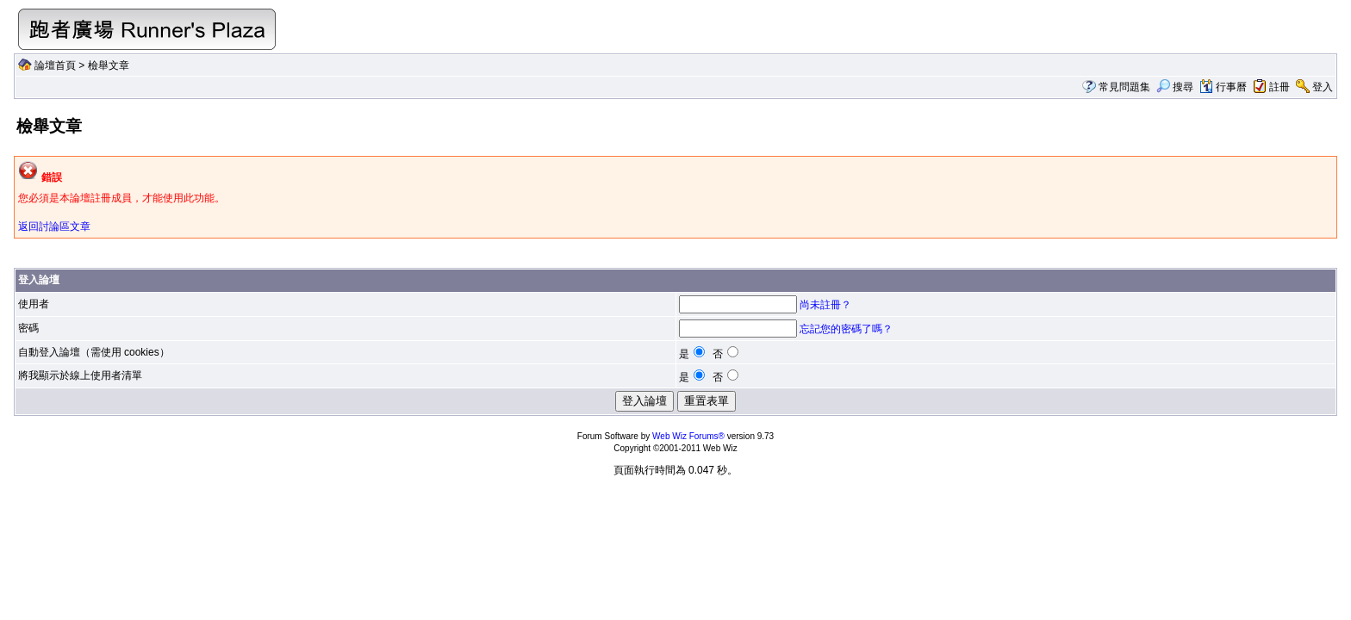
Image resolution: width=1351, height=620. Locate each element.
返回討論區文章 (54, 226)
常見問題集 (1124, 87)
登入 (1322, 87)
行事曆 (1223, 87)
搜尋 (1174, 87)
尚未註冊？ (825, 305)
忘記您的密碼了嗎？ (846, 329)
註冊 (1279, 87)
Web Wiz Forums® (688, 436)
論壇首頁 (55, 65)
